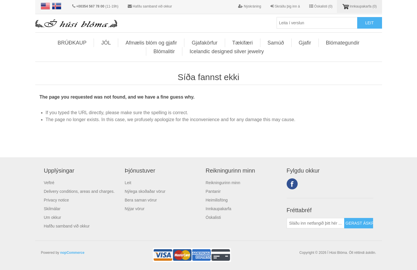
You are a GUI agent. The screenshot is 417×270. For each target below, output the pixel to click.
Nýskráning (249, 6)
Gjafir (305, 43)
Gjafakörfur (204, 43)
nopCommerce (72, 253)
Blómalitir (164, 51)
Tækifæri (242, 43)
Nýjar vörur (134, 208)
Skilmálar (52, 208)
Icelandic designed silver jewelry (227, 51)
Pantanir (213, 191)
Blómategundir (342, 43)
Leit (128, 182)
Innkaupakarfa (218, 208)
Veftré (49, 182)
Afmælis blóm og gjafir (151, 43)
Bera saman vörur (141, 200)
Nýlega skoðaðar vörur (145, 191)
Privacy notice (56, 200)
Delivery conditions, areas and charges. (79, 191)
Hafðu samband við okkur (152, 6)
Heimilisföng (217, 200)
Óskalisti (213, 217)
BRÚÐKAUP (72, 43)
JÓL (106, 43)
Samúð (276, 43)
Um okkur (52, 217)
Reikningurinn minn (223, 182)
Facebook (292, 183)
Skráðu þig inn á (285, 6)
